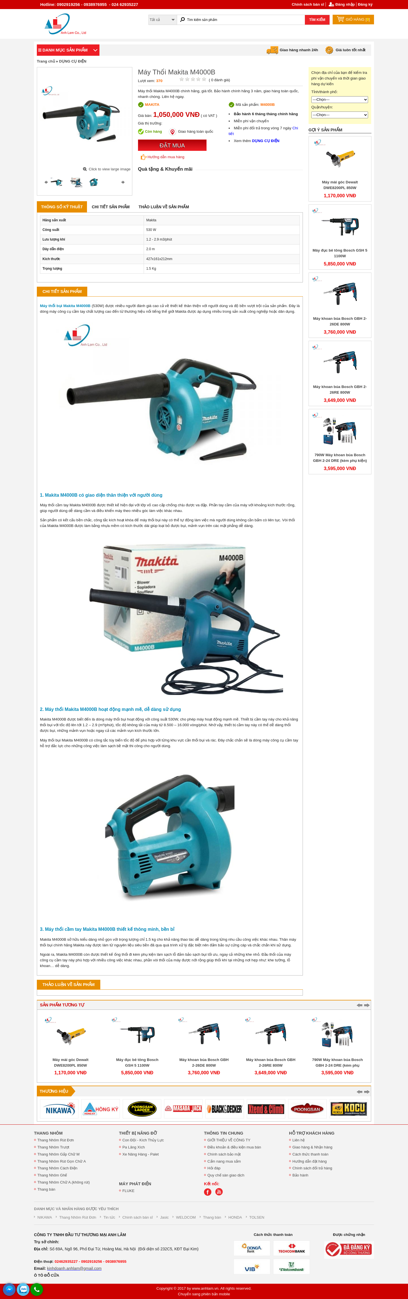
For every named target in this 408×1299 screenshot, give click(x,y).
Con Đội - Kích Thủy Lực (143, 1140)
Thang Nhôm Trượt (53, 1147)
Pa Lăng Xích (133, 1147)
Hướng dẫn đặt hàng (309, 1161)
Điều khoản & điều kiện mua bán (234, 1147)
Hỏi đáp (213, 1168)
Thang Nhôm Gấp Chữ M (58, 1154)
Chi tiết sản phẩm (110, 207)
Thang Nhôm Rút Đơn (55, 1140)
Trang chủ (46, 61)
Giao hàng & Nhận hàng (312, 1147)
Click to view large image (109, 169)
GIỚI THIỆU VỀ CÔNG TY (228, 1140)
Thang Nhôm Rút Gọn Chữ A (61, 1161)
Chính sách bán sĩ (308, 4)
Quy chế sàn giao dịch (225, 1175)
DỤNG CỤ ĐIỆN (72, 61)
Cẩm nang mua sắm (224, 1161)
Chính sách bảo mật (224, 1154)
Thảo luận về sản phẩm (164, 207)
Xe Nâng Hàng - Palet (140, 1154)
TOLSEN (256, 1217)
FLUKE (128, 1191)
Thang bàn (46, 1189)
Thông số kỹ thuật (62, 207)
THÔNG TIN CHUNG (223, 1133)
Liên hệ (298, 1140)
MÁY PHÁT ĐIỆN (135, 1184)
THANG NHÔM (48, 1133)
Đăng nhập (345, 4)
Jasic (164, 1217)
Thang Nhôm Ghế (52, 1175)
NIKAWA (44, 1217)
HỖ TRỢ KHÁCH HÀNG (311, 1133)
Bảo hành (300, 1175)
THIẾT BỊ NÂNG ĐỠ (138, 1133)
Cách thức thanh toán (310, 1154)
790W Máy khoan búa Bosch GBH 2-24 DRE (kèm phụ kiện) (337, 1065)
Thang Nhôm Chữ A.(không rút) (63, 1182)
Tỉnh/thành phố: (324, 92)
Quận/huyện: (322, 107)
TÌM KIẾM (317, 20)
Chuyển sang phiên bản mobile (204, 1294)
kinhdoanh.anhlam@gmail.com (74, 1268)
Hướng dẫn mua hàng (162, 157)
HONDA (235, 1217)
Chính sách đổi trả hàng (312, 1168)
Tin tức (109, 1217)
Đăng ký (365, 4)
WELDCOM (186, 1217)
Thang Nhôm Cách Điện (57, 1168)
